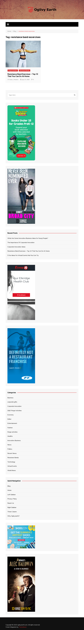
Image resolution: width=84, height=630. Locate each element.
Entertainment (12, 423)
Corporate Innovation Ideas (16, 247)
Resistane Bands (24, 70)
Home (9, 490)
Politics (9, 449)
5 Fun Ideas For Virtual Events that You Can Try (23, 255)
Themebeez (23, 627)
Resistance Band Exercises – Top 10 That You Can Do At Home (23, 75)
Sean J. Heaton (13, 79)
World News (11, 470)
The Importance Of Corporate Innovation (20, 242)
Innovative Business (14, 440)
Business (10, 398)
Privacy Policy (12, 499)
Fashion (10, 428)
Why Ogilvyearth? (13, 516)
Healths (10, 436)
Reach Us (10, 503)
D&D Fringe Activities (14, 410)
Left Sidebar (11, 494)
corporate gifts (12, 402)
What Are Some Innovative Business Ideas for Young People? (27, 238)
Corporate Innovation (14, 406)
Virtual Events (12, 466)
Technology (11, 462)
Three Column (12, 512)
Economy (10, 415)
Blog (8, 486)
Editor (9, 419)
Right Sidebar (11, 507)
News (9, 445)
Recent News (12, 453)
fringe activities (12, 70)
